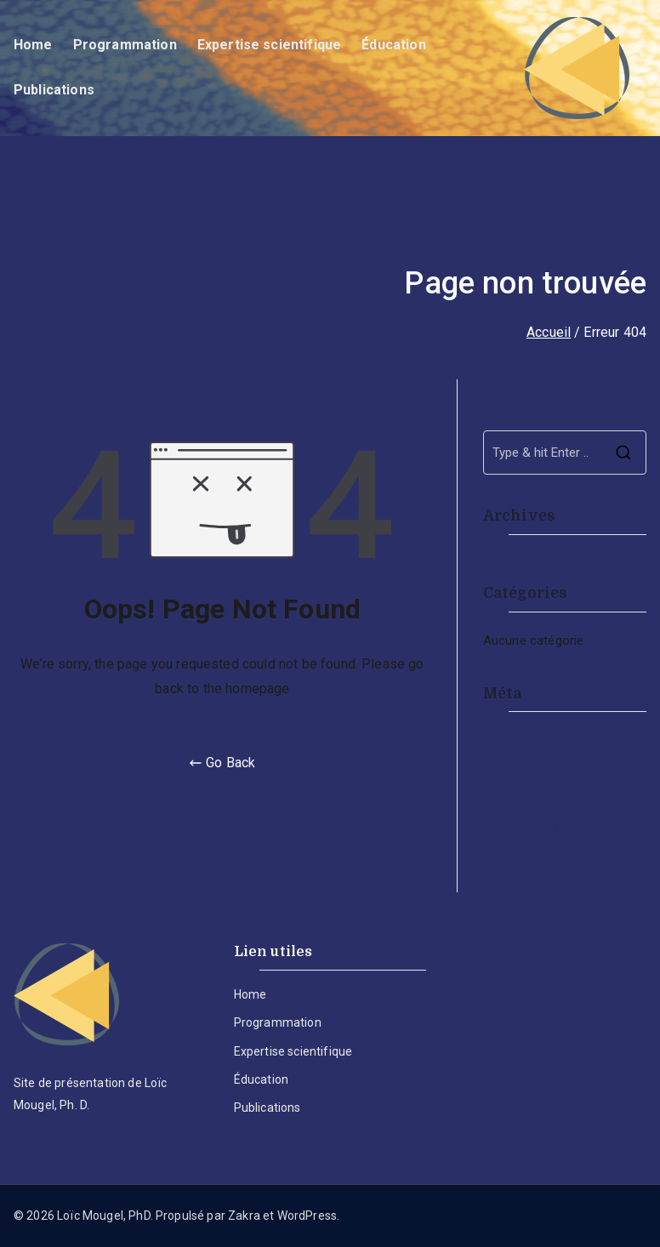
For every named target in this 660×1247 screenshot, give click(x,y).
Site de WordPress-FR (546, 829)
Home (33, 45)
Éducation (393, 45)
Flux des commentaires (550, 799)
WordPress (307, 1215)
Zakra (244, 1215)
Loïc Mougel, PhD (104, 1215)
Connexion (513, 740)
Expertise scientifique (269, 45)
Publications (54, 90)
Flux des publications (542, 769)
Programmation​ (125, 45)
